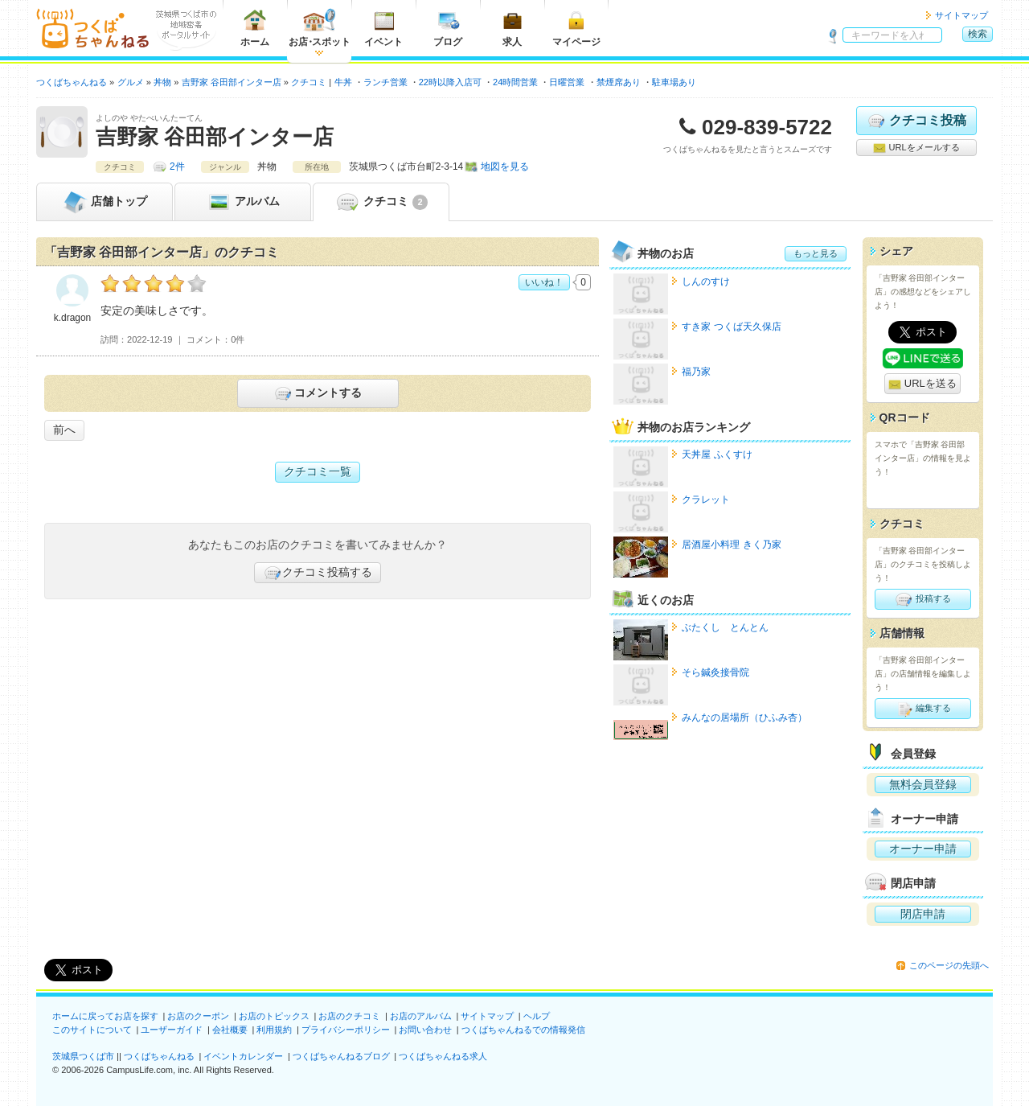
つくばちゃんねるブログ (341, 1056)
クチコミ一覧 (317, 471)
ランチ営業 (385, 82)
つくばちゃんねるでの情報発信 (523, 1029)
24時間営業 (515, 82)
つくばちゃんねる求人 (443, 1056)
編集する (922, 708)
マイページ (576, 27)
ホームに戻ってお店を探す (105, 1016)
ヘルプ (536, 1016)
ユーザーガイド (172, 1029)
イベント (383, 27)
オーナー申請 (923, 848)
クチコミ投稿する (317, 572)
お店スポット (320, 27)
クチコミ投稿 (916, 120)
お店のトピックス (274, 1016)
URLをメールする (916, 148)
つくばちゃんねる (159, 1056)
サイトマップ (961, 15)
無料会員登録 (923, 784)
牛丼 (343, 82)
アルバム (243, 202)
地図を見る (505, 166)
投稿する (922, 599)
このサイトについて (92, 1029)
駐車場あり (674, 82)
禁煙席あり (618, 82)
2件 (177, 166)
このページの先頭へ (949, 965)
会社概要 (230, 1029)
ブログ (448, 27)
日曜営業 (566, 82)
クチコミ (380, 202)
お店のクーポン (198, 1016)
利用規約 (274, 1029)
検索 (977, 33)
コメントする (317, 393)
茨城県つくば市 (83, 1056)
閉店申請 (922, 913)
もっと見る (815, 253)
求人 (512, 27)
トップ (104, 202)
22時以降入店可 (450, 82)
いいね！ (544, 282)
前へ (64, 429)
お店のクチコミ (349, 1016)
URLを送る (922, 384)
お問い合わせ (425, 1029)
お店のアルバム (421, 1016)
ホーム (255, 27)
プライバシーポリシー (345, 1029)
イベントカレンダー (243, 1056)
